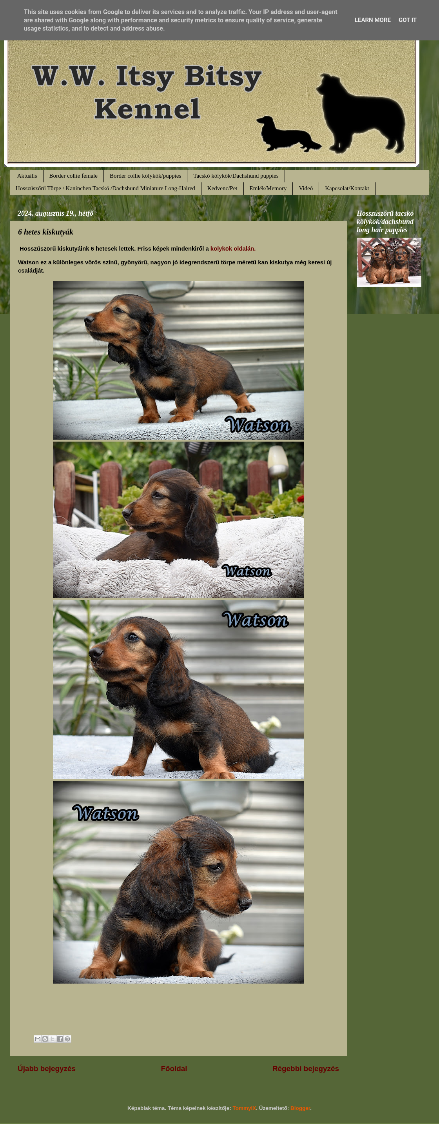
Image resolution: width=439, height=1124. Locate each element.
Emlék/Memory (268, 188)
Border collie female (73, 176)
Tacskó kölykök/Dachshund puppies (235, 176)
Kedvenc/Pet (222, 188)
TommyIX (244, 1108)
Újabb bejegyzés (47, 1068)
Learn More (373, 20)
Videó (306, 188)
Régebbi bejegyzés (305, 1068)
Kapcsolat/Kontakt (347, 188)
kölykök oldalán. (232, 249)
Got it (408, 20)
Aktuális (27, 176)
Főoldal (174, 1068)
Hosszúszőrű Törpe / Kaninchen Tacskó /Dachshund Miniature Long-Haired (105, 188)
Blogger (300, 1108)
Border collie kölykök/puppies (145, 176)
